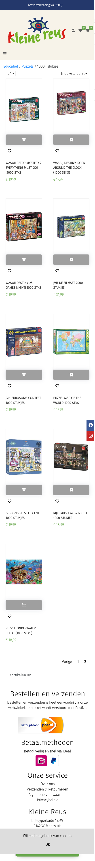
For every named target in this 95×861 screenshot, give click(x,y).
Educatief (10, 66)
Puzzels (28, 66)
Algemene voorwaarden (48, 795)
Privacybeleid (47, 800)
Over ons (47, 784)
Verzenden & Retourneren (47, 789)
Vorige (67, 662)
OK (47, 844)
